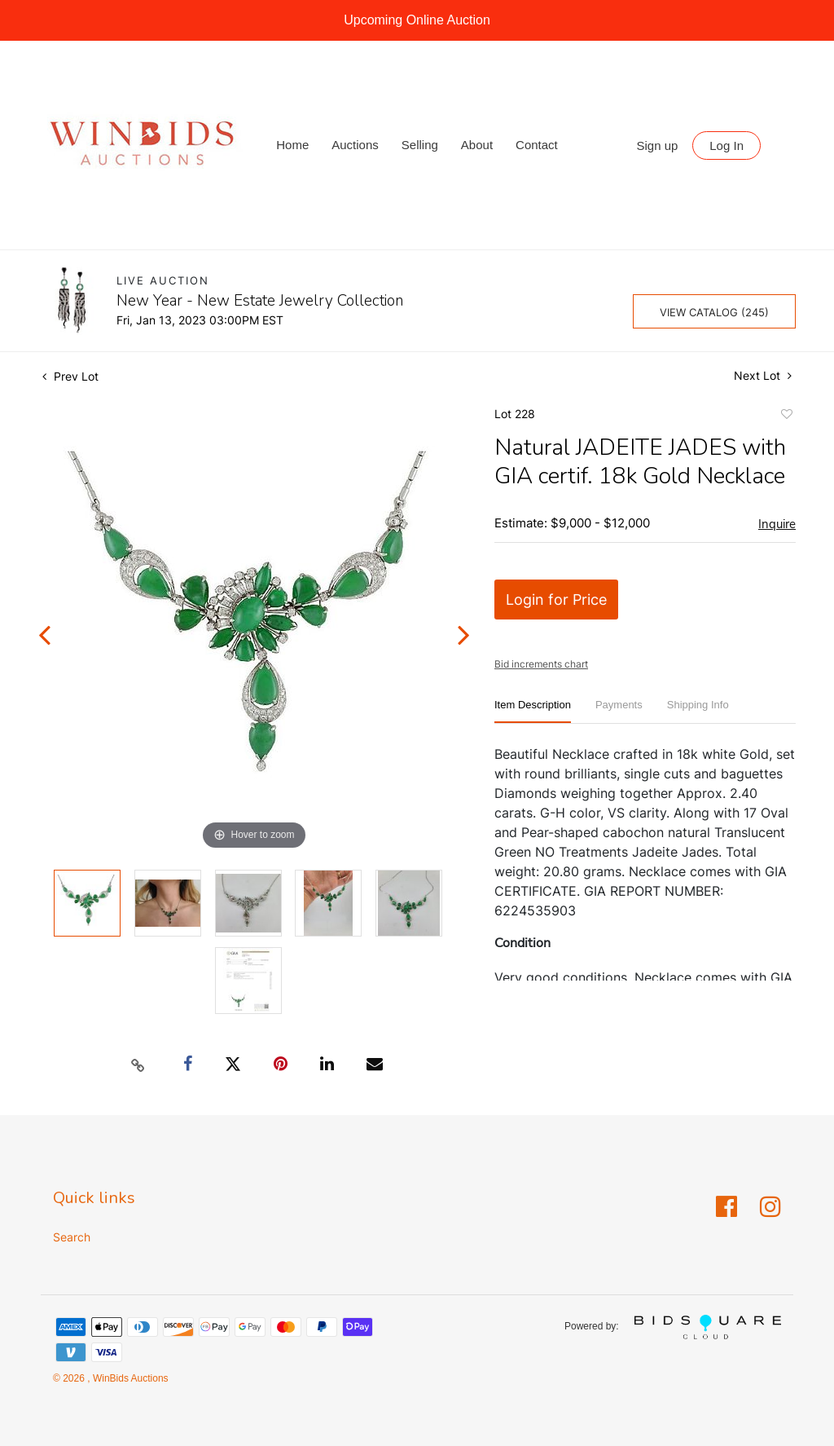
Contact (537, 145)
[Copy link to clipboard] (138, 1064)
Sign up (657, 145)
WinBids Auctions (129, 1378)
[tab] (532, 711)
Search (71, 1237)
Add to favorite (786, 416)
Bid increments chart (541, 664)
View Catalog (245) (714, 312)
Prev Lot (70, 376)
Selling (420, 145)
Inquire (777, 524)
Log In (726, 145)
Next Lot (763, 375)
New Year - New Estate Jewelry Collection (259, 300)
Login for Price (556, 599)
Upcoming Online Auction (417, 20)
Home (292, 145)
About (477, 145)
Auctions (355, 145)
